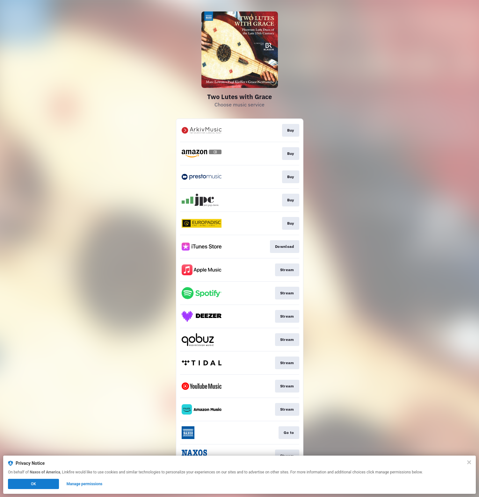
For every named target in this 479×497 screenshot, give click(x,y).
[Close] (469, 462)
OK (33, 484)
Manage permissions (85, 484)
